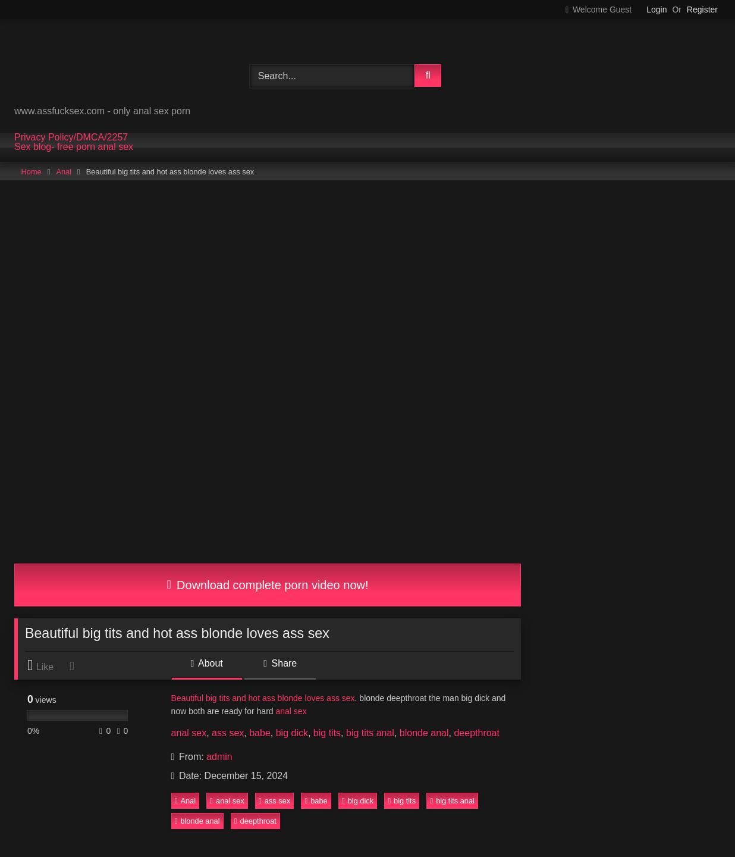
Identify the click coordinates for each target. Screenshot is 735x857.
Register (702, 9)
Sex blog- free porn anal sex (73, 147)
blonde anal (424, 733)
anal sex (290, 711)
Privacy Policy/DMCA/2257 (71, 137)
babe (260, 733)
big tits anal (370, 733)
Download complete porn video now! (267, 585)
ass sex (228, 733)
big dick (292, 733)
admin (219, 757)
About (207, 663)
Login (656, 9)
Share (280, 663)
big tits (327, 733)
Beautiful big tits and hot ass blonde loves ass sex (263, 698)
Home (31, 171)
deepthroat (477, 733)
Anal (63, 171)
